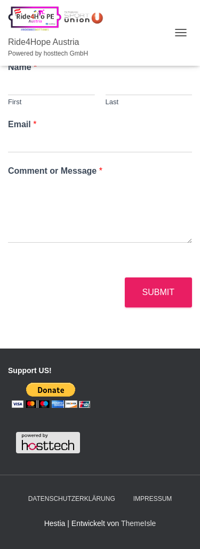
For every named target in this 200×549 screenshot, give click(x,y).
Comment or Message (55, 170)
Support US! (30, 370)
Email (22, 124)
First (14, 102)
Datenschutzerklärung (71, 498)
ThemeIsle (138, 523)
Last (112, 102)
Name (22, 67)
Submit (158, 292)
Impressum (152, 498)
